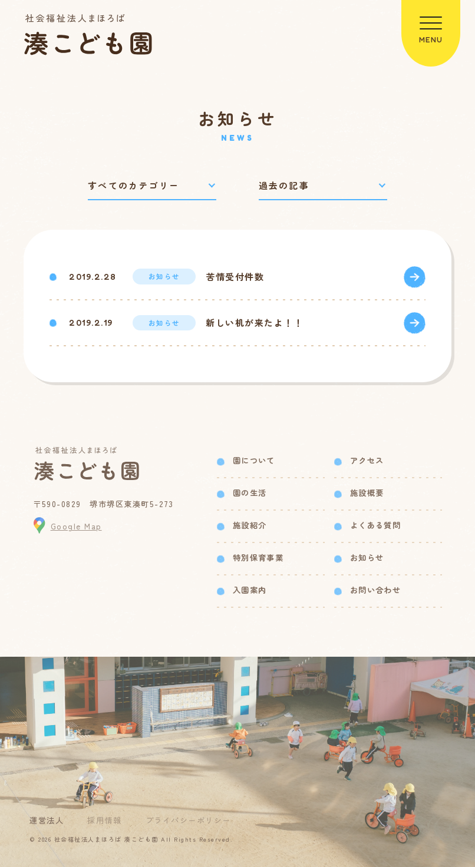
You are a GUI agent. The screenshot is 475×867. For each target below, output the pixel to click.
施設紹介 (249, 525)
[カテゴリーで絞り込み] (152, 186)
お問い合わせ (375, 589)
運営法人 (46, 820)
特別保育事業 (258, 557)
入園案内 (249, 589)
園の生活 (249, 492)
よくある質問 (375, 525)
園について (254, 460)
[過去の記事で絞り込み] (323, 186)
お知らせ (367, 557)
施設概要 (367, 492)
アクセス (367, 460)
